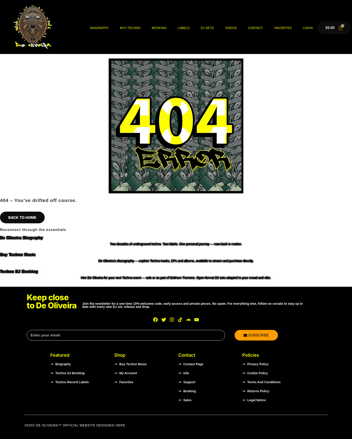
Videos (231, 28)
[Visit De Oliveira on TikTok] (180, 320)
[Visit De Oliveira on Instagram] (172, 320)
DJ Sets (207, 28)
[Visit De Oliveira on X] (163, 320)
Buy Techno (130, 28)
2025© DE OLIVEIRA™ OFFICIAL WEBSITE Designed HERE (74, 425)
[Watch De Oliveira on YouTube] (196, 320)
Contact (255, 28)
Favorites (283, 28)
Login (308, 28)
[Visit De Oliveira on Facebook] (155, 320)
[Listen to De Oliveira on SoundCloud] (188, 320)
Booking (159, 28)
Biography (99, 28)
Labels (184, 28)
